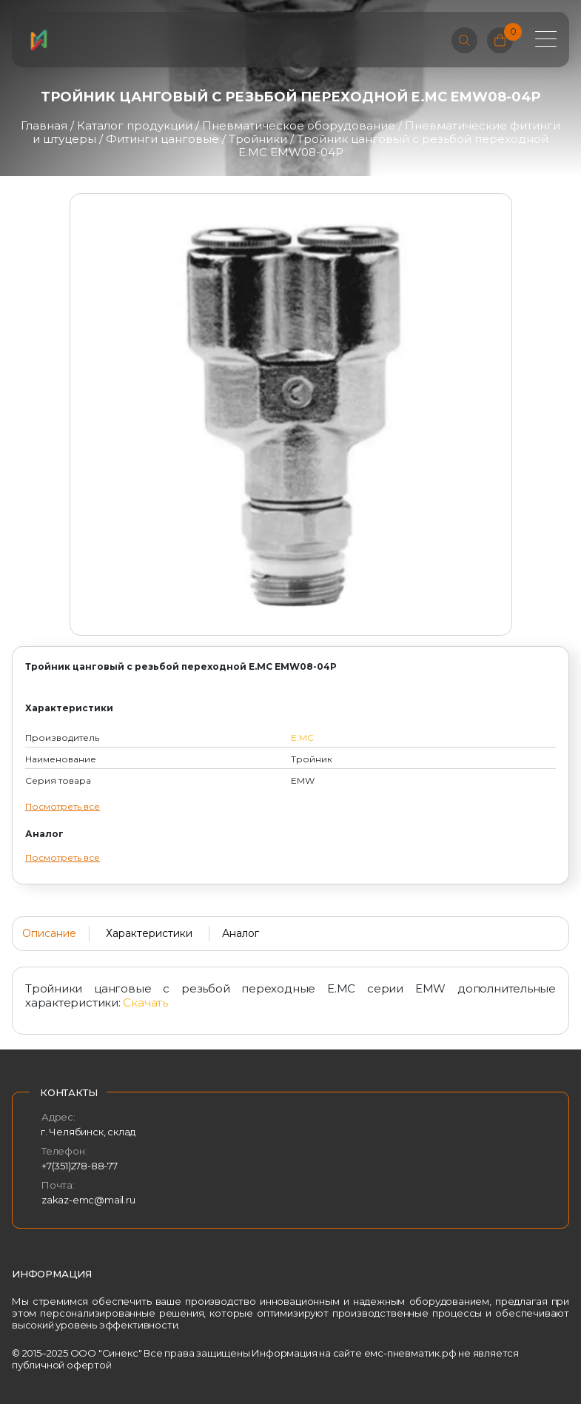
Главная (44, 125)
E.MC (302, 737)
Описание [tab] (49, 933)
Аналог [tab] (240, 933)
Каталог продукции (134, 125)
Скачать (145, 1002)
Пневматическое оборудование (298, 125)
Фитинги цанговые (162, 139)
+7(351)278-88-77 (79, 1166)
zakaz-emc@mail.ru (88, 1200)
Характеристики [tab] (149, 933)
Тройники (258, 139)
